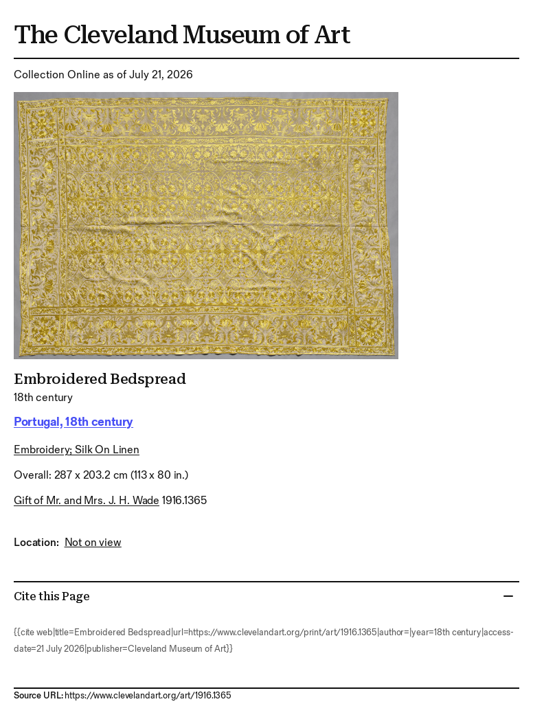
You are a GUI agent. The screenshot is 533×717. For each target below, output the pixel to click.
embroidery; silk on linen (76, 450)
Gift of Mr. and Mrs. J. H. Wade (86, 501)
